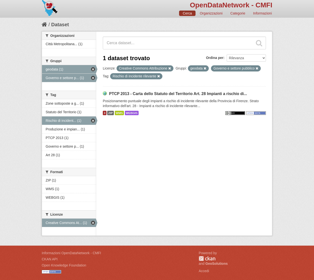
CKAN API (50, 259)
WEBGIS (132, 113)
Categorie (237, 13)
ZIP (110, 113)
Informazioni (262, 13)
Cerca (187, 13)
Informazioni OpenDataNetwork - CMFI (71, 253)
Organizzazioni (211, 13)
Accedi (204, 271)
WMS (119, 113)
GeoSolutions (216, 264)
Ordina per (214, 58)
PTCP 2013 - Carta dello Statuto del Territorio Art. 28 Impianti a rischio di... (178, 94)
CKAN (207, 258)
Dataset (60, 24)
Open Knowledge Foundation (64, 265)
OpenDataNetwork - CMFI (231, 5)
